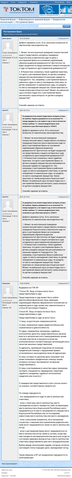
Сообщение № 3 (63, 283)
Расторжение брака (25, 22)
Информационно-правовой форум (34, 19)
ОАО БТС (5, 110)
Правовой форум (8, 19)
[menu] (36, 2)
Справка (4, 473)
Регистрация (59, 2)
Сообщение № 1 (63, 110)
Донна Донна (6, 38)
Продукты (4, 2)
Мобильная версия (64, 476)
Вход (68, 2)
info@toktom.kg (65, 470)
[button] (66, 26)
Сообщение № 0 (63, 38)
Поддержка (22, 2)
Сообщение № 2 (63, 197)
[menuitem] (5, 2)
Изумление (6, 283)
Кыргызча (34, 2)
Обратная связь (6, 470)
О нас (13, 2)
